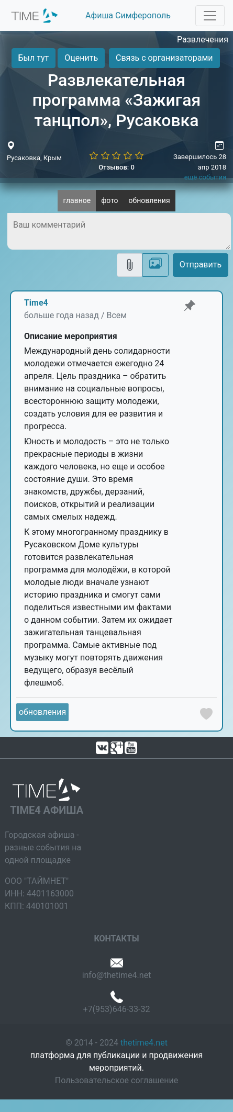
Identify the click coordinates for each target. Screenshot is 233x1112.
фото (109, 200)
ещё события (205, 177)
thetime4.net (144, 1043)
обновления (149, 200)
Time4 (36, 303)
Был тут (33, 58)
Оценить (81, 58)
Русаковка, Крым (34, 158)
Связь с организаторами (164, 58)
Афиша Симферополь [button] (128, 15)
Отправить (200, 264)
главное (77, 200)
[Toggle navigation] (210, 15)
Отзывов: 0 (116, 167)
